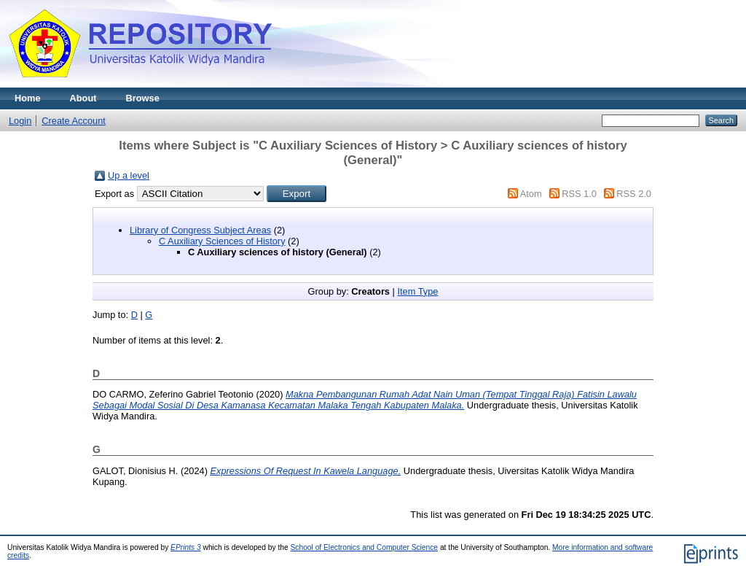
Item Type (417, 291)
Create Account (74, 120)
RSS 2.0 (633, 193)
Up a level (128, 175)
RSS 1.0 (579, 193)
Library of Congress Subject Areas (200, 230)
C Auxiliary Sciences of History (222, 241)
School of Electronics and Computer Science (365, 547)
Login (20, 120)
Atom (531, 193)
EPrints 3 (185, 547)
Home (28, 98)
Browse (143, 98)
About (83, 98)
